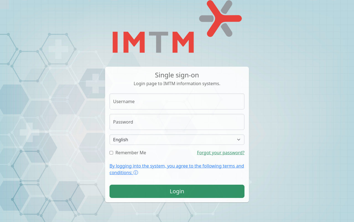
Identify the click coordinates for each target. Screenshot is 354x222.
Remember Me (128, 153)
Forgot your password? (220, 153)
